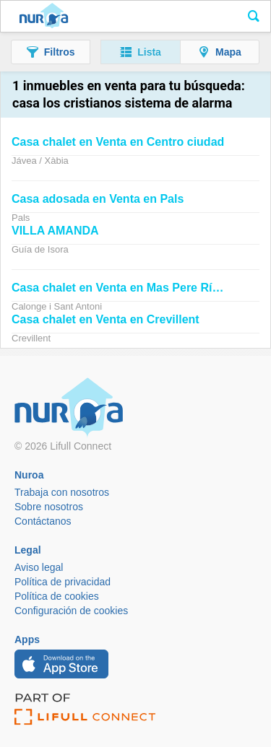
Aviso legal (38, 567)
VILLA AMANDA (55, 230)
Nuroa (44, 16)
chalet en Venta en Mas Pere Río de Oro (135, 287)
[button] (50, 52)
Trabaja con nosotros (61, 492)
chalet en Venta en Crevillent (105, 319)
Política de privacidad (62, 581)
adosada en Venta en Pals (98, 199)
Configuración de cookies (71, 610)
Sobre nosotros (48, 506)
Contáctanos (43, 521)
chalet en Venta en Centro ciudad (118, 142)
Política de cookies (56, 596)
